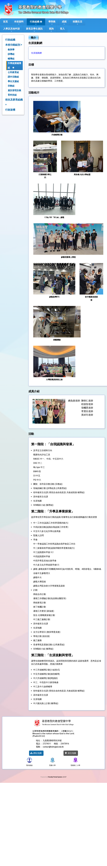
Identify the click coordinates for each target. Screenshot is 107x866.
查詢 (51, 29)
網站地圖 (36, 753)
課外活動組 (13, 76)
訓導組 (11, 54)
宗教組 (11, 85)
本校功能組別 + (13, 44)
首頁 (5, 21)
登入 (62, 28)
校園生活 (77, 22)
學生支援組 (13, 81)
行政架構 (10, 109)
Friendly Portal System (55, 777)
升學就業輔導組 (14, 65)
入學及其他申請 (11, 29)
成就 (64, 22)
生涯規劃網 (36, 53)
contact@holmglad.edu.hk (53, 747)
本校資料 (19, 22)
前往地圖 (70, 753)
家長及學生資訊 (34, 29)
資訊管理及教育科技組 (14, 92)
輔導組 (11, 58)
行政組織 (34, 22)
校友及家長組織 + (14, 102)
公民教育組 (13, 72)
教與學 (11, 49)
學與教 (51, 22)
